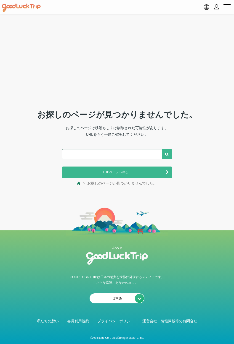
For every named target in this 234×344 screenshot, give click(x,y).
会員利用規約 (78, 321)
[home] (21, 8)
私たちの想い (48, 321)
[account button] (216, 7)
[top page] (79, 183)
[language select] (206, 7)
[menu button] (227, 7)
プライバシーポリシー (115, 321)
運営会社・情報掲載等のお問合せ (169, 321)
